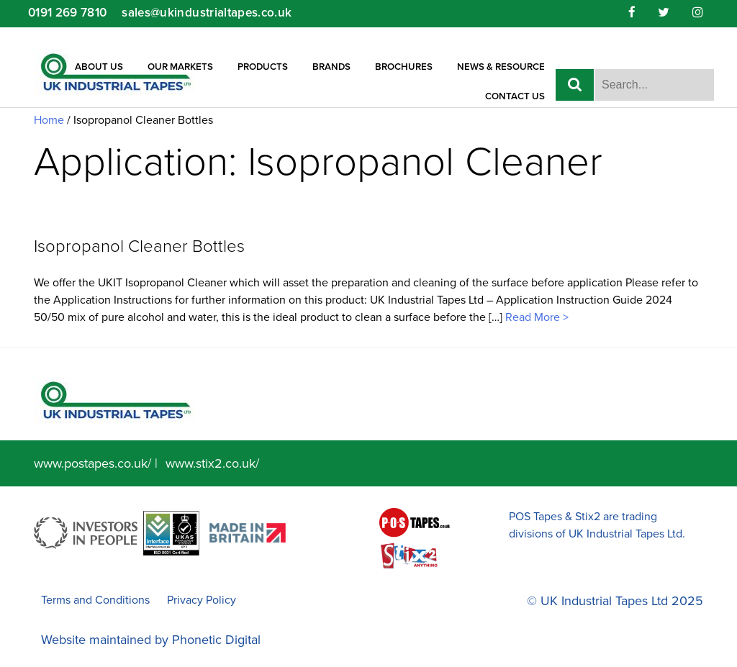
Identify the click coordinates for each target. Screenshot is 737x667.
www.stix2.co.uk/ (212, 463)
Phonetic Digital (216, 640)
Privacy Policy (201, 600)
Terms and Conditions (95, 600)
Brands (331, 67)
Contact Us (515, 96)
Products (263, 67)
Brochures (404, 67)
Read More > (535, 317)
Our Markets (180, 67)
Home (49, 120)
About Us (99, 67)
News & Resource (501, 67)
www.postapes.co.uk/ (92, 463)
